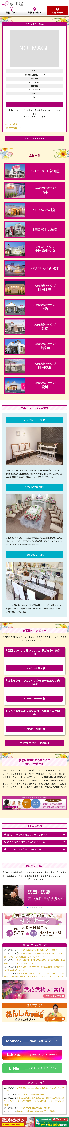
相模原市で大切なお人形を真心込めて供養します (38, 1111)
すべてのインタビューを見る (34, 743)
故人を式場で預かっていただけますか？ (34, 842)
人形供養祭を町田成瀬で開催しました (33, 1108)
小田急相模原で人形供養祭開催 (30, 1094)
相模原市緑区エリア (14, 127)
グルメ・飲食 (11, 124)
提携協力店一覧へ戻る (34, 138)
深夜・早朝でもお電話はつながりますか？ (34, 834)
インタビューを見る (34, 668)
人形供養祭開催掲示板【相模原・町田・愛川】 (37, 950)
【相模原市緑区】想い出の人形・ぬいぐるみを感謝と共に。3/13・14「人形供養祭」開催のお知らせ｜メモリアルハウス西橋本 (34, 1101)
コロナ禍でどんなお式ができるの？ (34, 849)
